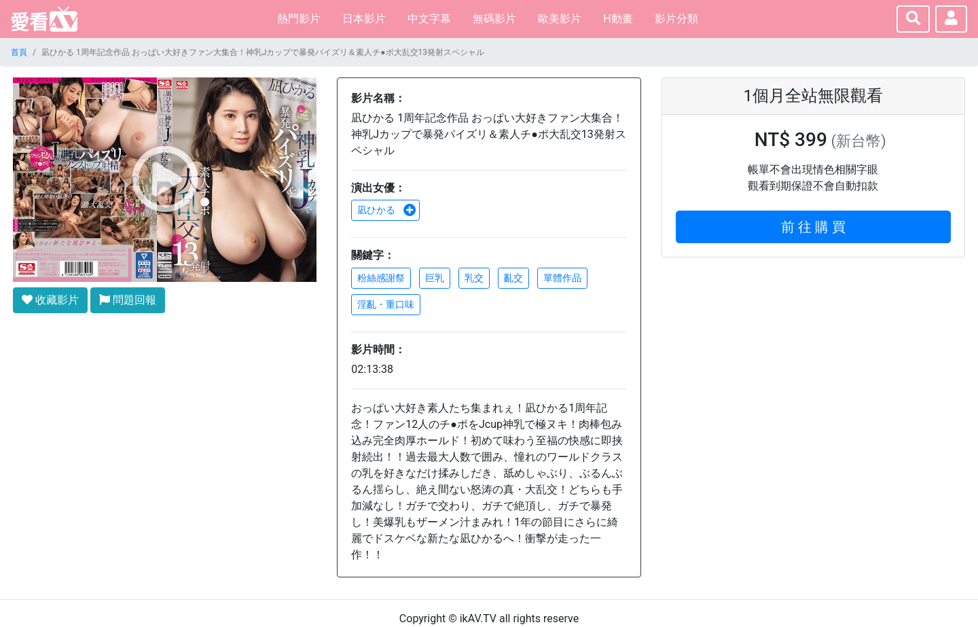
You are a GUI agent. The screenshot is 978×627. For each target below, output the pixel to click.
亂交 (513, 277)
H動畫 (617, 18)
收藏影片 (50, 299)
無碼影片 (494, 18)
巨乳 (434, 277)
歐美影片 (559, 18)
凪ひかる (386, 209)
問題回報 (127, 299)
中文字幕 (429, 18)
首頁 (19, 52)
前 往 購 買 (813, 227)
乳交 (474, 277)
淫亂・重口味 (385, 304)
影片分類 (676, 18)
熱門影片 (299, 18)
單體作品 (562, 277)
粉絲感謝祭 (381, 277)
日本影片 (364, 18)
